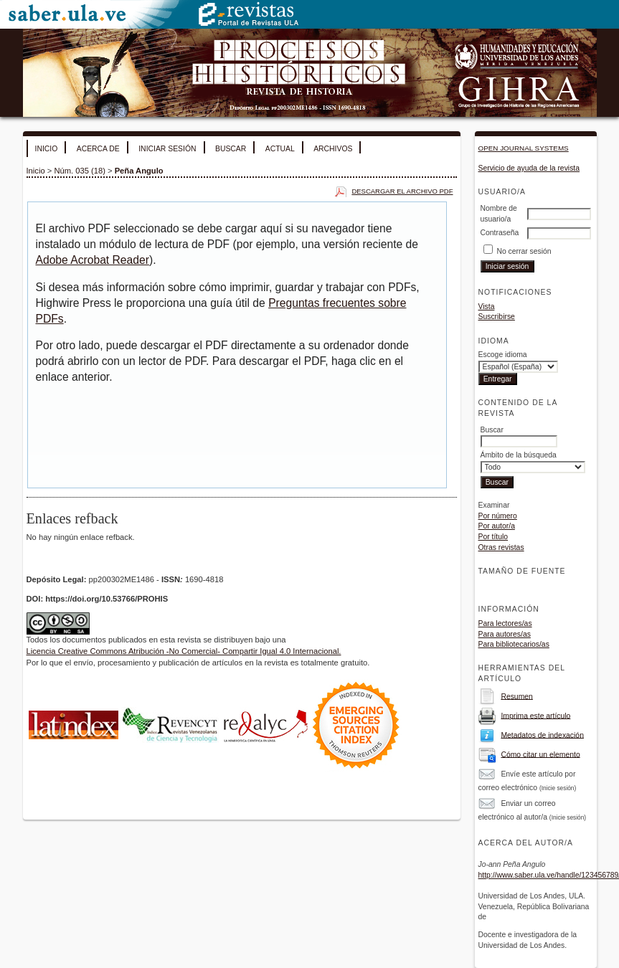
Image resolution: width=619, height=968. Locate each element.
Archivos (332, 149)
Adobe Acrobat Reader (92, 260)
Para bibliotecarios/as (513, 644)
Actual (280, 149)
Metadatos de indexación (542, 735)
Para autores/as (504, 634)
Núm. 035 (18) (79, 170)
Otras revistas (501, 547)
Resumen (516, 696)
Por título (493, 537)
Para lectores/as (505, 623)
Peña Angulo (139, 170)
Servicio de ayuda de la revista (529, 168)
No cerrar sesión (523, 251)
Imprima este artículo (535, 715)
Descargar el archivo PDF (402, 191)
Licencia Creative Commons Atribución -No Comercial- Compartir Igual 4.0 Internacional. (184, 651)
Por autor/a (496, 526)
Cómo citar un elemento (540, 754)
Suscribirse (496, 317)
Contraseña (500, 233)
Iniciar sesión (167, 149)
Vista (486, 306)
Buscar (230, 149)
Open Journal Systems (523, 148)
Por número (497, 516)
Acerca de (98, 149)
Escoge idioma (502, 355)
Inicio (46, 149)
